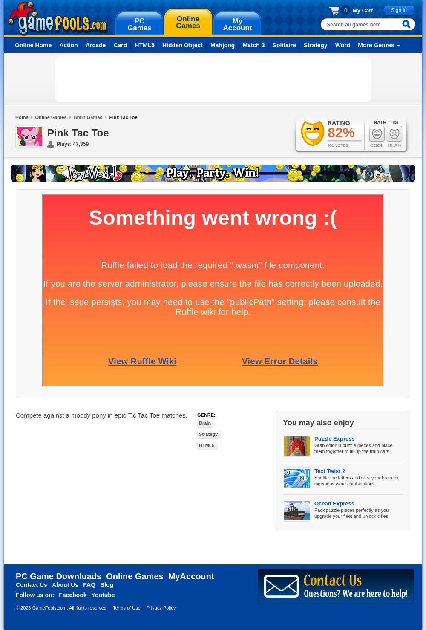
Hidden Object (182, 45)
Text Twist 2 (329, 471)
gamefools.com (57, 19)
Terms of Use (127, 607)
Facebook (72, 595)
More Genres (376, 45)
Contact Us (31, 584)
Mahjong (222, 45)
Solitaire (284, 45)
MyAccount (191, 576)
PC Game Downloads (58, 576)
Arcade (96, 45)
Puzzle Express (334, 438)
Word (343, 45)
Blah (394, 136)
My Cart (363, 10)
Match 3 (253, 45)
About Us (65, 584)
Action (68, 45)
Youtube (103, 595)
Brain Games (88, 117)
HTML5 (145, 45)
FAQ (89, 584)
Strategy (316, 45)
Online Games (51, 117)
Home (22, 117)
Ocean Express (334, 503)
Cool (377, 136)
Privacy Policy (161, 607)
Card (120, 45)
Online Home (33, 45)
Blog (106, 584)
